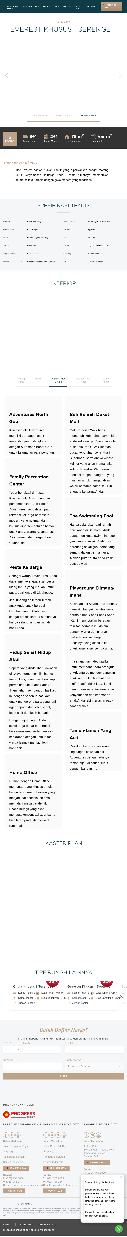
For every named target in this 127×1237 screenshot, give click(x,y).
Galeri (67, 6)
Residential (29, 6)
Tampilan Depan (39, 115)
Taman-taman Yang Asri (90, 734)
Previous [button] (6, 75)
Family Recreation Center (29, 480)
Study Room (106, 380)
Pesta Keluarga (25, 567)
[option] (63, 75)
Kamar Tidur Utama (58, 380)
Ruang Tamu (21, 380)
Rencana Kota (12, 7)
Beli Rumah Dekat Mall (89, 418)
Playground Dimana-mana (92, 591)
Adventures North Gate (28, 418)
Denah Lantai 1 (64, 115)
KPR (57, 6)
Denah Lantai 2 (88, 115)
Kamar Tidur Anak (83, 380)
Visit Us (79, 7)
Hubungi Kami (14, 1192)
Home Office (23, 772)
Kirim (63, 1077)
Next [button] (120, 75)
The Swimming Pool (91, 516)
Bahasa (91, 6)
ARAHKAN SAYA (16, 1170)
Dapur (38, 378)
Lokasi (46, 6)
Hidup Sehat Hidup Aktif (30, 656)
